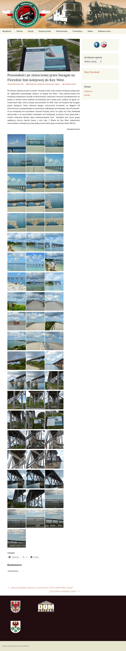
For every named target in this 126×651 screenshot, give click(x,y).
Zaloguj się (88, 91)
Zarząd (30, 31)
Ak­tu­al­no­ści (32, 84)
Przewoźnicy (77, 31)
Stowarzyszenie (45, 31)
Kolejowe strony (104, 31)
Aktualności (6, 31)
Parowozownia (61, 31)
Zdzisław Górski (70, 84)
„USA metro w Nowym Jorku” (64, 591)
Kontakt (87, 95)
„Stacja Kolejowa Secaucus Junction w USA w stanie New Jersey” (40, 587)
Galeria (90, 31)
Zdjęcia (57, 84)
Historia (19, 31)
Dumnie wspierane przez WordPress (15, 646)
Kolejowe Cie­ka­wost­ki (45, 84)
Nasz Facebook (91, 72)
